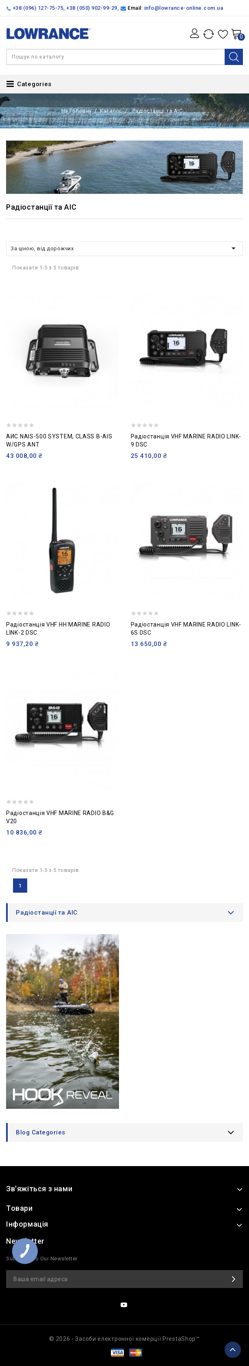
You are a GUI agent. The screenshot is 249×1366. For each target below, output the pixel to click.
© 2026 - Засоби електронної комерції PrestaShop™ (124, 1339)
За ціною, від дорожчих (124, 248)
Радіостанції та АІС (47, 912)
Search (234, 57)
